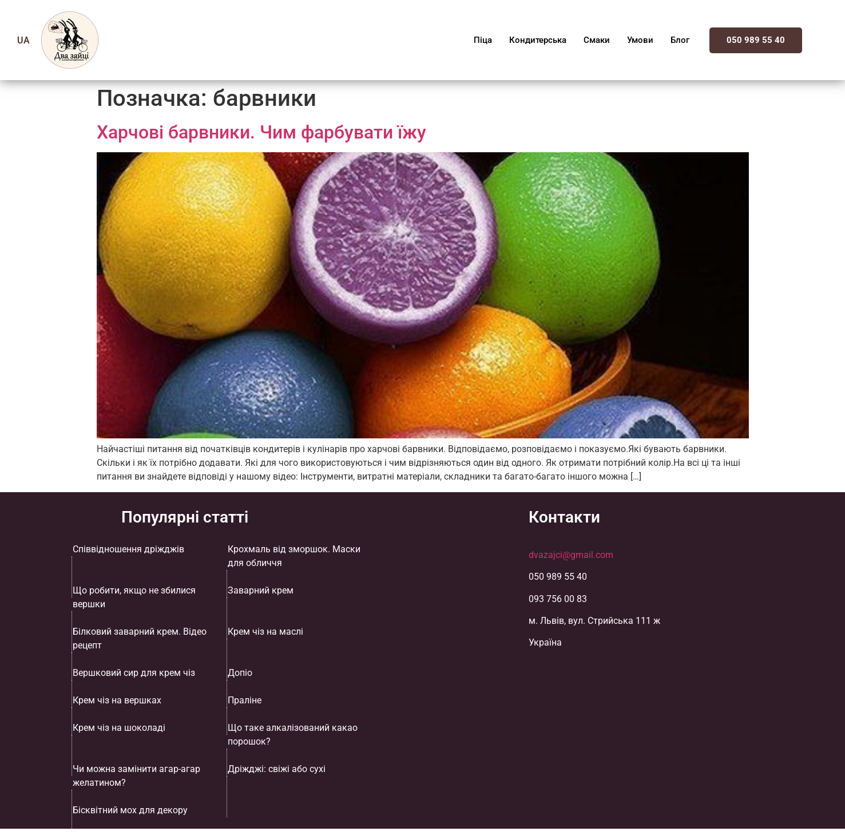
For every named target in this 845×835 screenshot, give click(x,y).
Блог (680, 40)
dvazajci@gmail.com (571, 554)
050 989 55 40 (756, 40)
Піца (483, 40)
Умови (640, 40)
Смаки (597, 40)
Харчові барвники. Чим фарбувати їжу (261, 132)
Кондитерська (537, 40)
